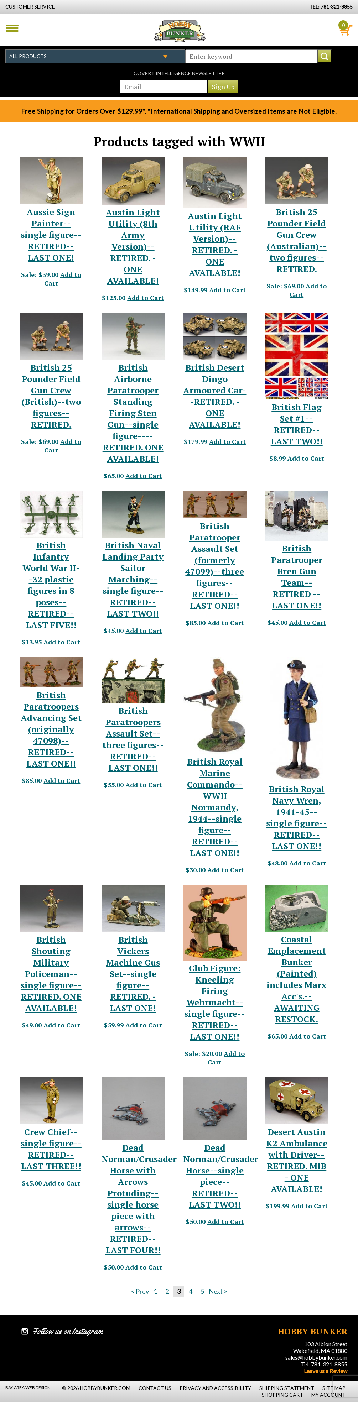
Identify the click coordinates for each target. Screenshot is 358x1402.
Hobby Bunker (180, 31)
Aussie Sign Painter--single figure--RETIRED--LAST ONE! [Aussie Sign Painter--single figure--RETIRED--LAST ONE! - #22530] (51, 234)
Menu (12, 28)
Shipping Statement (286, 1388)
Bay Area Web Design (28, 1387)
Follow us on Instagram (67, 1331)
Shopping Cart (282, 1395)
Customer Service (30, 7)
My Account (328, 1395)
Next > (218, 1291)
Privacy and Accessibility (215, 1388)
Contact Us (155, 1388)
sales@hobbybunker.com (316, 1357)
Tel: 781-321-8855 (324, 1364)
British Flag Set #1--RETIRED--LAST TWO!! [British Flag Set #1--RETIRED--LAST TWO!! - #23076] (297, 424)
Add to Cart (145, 297)
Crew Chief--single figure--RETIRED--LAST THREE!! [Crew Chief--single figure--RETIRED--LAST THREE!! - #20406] (51, 1149)
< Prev (140, 1291)
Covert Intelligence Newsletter (179, 73)
